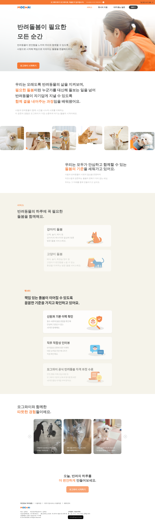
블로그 (133, 7)
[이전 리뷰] (29, 438)
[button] (48, 438)
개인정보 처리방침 (26, 503)
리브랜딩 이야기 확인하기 (95, 2)
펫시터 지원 (102, 7)
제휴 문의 (67, 503)
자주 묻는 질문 (119, 7)
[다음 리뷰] (125, 438)
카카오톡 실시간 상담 (75, 517)
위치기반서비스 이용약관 (52, 503)
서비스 (89, 7)
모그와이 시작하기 (28, 65)
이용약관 (38, 503)
